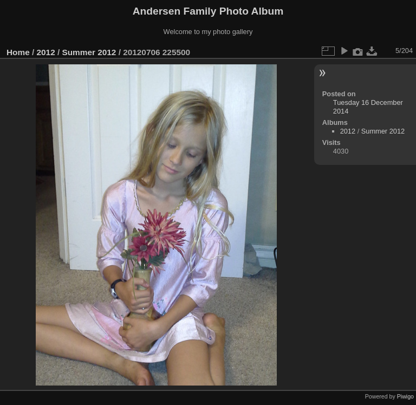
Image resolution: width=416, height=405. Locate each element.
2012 (46, 52)
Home (18, 52)
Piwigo (405, 396)
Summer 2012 (89, 52)
